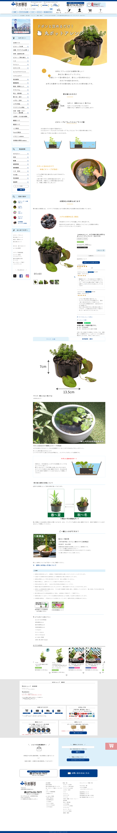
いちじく (16, 136)
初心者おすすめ (48, 12)
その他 (21, 175)
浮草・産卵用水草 (18, 54)
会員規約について (84, 793)
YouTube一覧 (83, 785)
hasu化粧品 (17, 132)
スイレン (39, 12)
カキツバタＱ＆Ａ (40, 635)
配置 (21, 161)
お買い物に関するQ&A (41, 640)
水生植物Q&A (50, 799)
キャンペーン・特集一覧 (86, 783)
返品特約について (82, 259)
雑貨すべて (16, 124)
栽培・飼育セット (18, 86)
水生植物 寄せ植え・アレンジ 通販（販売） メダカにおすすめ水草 (37, 15)
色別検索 (21, 178)
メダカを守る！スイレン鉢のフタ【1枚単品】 (74, 542)
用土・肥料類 (17, 93)
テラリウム (16, 90)
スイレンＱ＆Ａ (39, 632)
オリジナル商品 (67, 811)
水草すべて (16, 43)
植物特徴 (21, 164)
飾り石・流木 (17, 97)
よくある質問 (17, 248)
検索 (51, 9)
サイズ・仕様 (50, 339)
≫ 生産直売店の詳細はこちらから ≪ (29, 699)
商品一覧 (65, 783)
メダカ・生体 (17, 100)
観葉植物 (16, 83)
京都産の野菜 (17, 140)
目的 (21, 157)
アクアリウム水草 (23, 12)
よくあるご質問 (39, 637)
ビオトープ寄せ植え (19, 57)
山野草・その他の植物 (20, 116)
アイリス (65, 797)
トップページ (15, 15)
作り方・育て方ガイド (19, 246)
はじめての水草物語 (40, 620)
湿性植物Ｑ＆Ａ (39, 622)
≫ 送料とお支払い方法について (45, 565)
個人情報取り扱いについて (87, 797)
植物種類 (21, 168)
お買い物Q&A (50, 798)
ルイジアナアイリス (19, 72)
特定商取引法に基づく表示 (87, 795)
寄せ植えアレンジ (18, 237)
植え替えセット (17, 241)
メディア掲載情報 (18, 252)
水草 (15, 12)
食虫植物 (16, 79)
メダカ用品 (16, 104)
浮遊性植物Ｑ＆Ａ (40, 627)
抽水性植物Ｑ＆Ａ (40, 625)
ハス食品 (16, 128)
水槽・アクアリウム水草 (20, 50)
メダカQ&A (49, 807)
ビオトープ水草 (18, 46)
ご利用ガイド (49, 793)
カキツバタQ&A (50, 805)
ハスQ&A (48, 801)
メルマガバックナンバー (86, 789)
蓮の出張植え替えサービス (53, 786)
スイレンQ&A (50, 803)
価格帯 (21, 182)
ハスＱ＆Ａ (38, 629)
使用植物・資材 (87, 339)
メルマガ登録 (83, 787)
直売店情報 (49, 784)
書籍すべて (16, 120)
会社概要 (48, 783)
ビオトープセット (18, 235)
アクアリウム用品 (18, 107)
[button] (33, 662)
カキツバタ (16, 68)
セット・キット (67, 809)
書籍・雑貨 (66, 813)
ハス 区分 (21, 171)
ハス (33, 12)
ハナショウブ (17, 76)
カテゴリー (21, 154)
